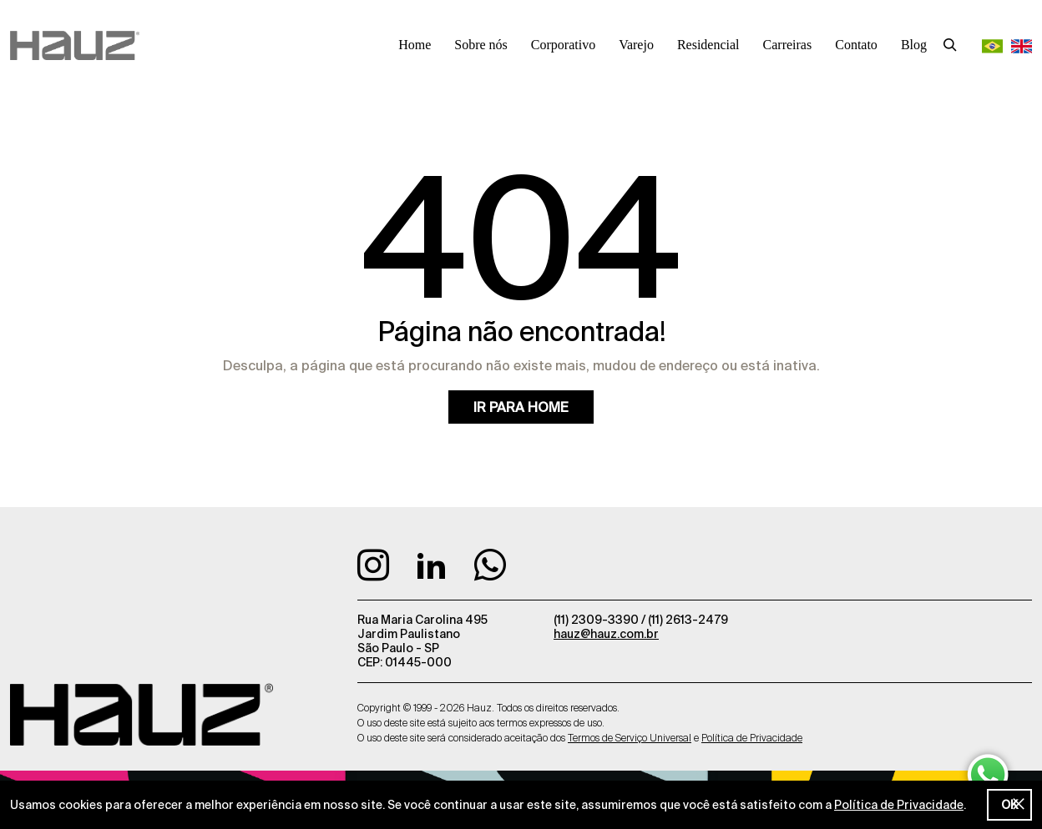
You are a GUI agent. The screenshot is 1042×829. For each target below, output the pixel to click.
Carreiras (787, 45)
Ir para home (521, 406)
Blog (914, 45)
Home (414, 45)
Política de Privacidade (899, 804)
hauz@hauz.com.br (606, 634)
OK (1009, 804)
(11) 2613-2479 (688, 619)
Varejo (636, 45)
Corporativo (563, 45)
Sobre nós (481, 45)
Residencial (708, 45)
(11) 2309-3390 (597, 619)
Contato (856, 45)
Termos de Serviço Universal (629, 737)
